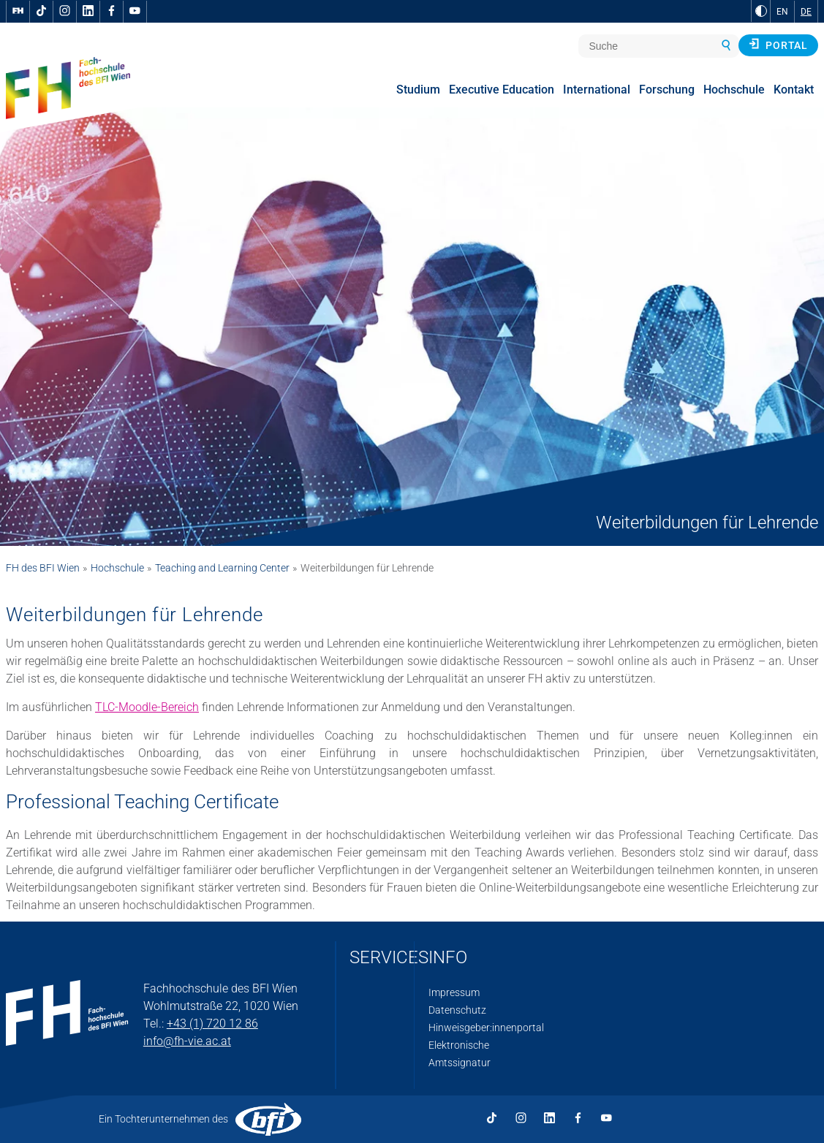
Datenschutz (457, 1010)
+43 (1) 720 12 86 (212, 1023)
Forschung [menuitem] (667, 89)
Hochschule (117, 568)
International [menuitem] (596, 89)
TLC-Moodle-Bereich (147, 707)
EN (782, 12)
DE (806, 12)
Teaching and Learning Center (222, 568)
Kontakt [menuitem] (794, 89)
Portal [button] (778, 44)
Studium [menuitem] (418, 89)
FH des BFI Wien (43, 568)
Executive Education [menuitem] (501, 89)
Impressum (454, 992)
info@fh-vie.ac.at (187, 1041)
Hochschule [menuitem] (734, 89)
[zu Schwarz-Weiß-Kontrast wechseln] (761, 11)
